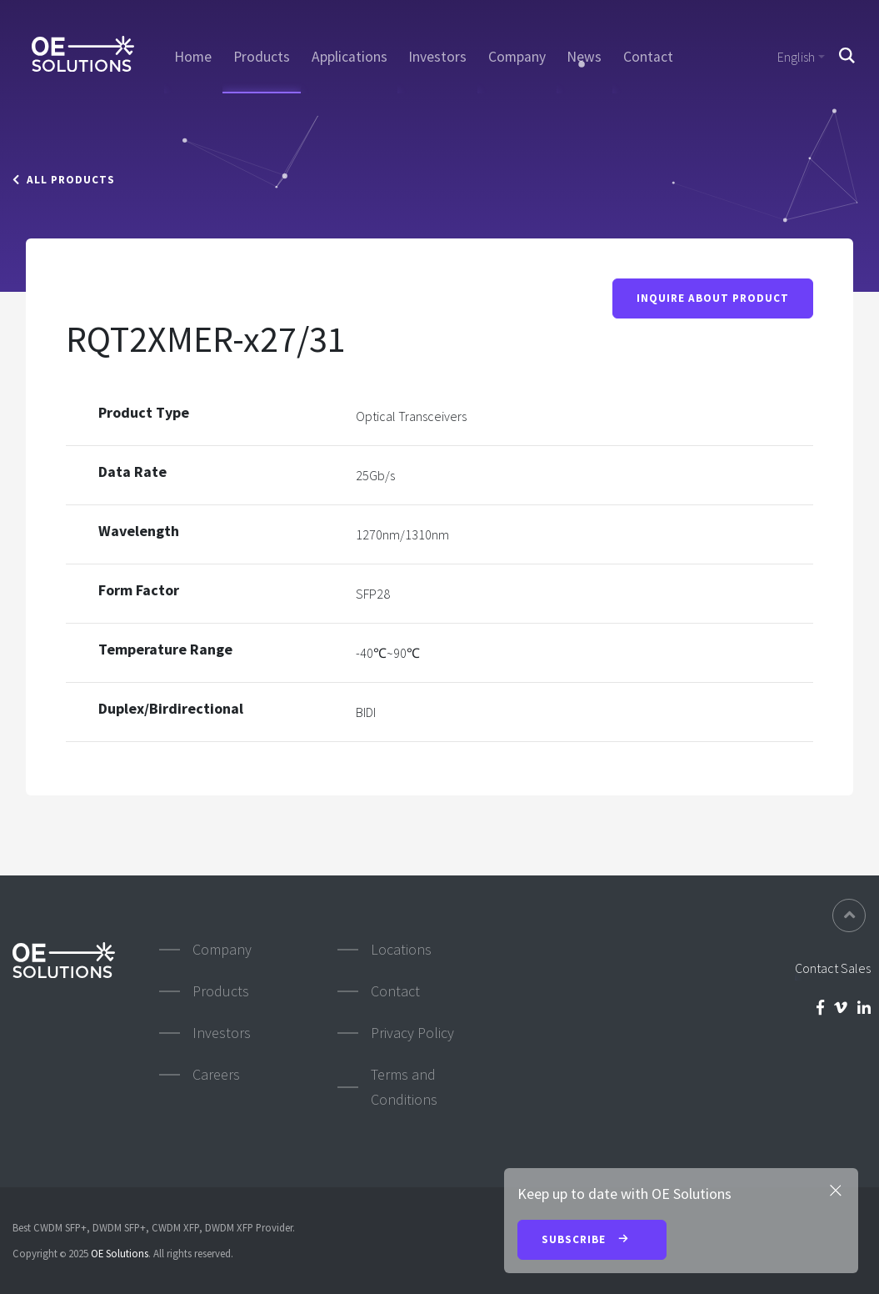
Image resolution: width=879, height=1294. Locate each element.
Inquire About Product (713, 299)
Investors (437, 57)
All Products (63, 180)
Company (517, 57)
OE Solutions (119, 1253)
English (796, 56)
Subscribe (592, 1240)
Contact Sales (833, 968)
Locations (401, 949)
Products (261, 57)
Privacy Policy (412, 1032)
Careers (216, 1074)
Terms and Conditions (404, 1087)
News (584, 57)
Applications (349, 57)
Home (193, 57)
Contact (648, 57)
